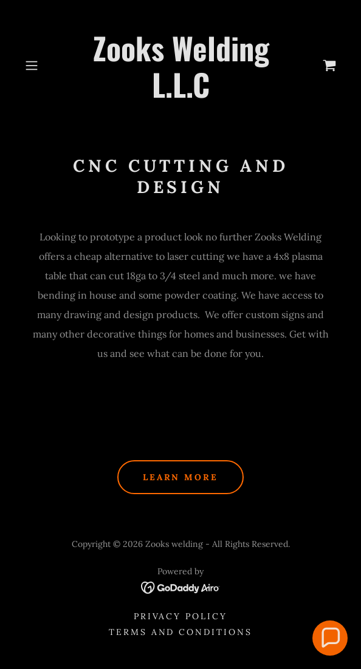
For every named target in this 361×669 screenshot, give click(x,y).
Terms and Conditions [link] (181, 632)
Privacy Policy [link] (181, 616)
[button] (43, 65)
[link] (181, 65)
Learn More (181, 477)
